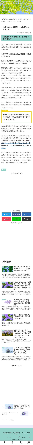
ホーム (9, 437)
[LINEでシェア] (16, 219)
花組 (3, 169)
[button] (26, 219)
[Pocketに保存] (6, 219)
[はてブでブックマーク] (26, 214)
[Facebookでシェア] (16, 214)
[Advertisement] (16, 191)
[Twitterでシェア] (6, 214)
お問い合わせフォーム (24, 437)
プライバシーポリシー (16, 439)
